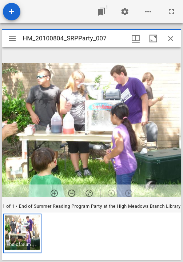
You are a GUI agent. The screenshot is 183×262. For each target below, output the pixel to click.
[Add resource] (11, 11)
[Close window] (170, 38)
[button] (22, 233)
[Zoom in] (54, 193)
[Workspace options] (148, 11)
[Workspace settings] (125, 11)
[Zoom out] (71, 193)
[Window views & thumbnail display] (135, 38)
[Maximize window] (153, 38)
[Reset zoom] (89, 193)
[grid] (91, 236)
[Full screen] (171, 11)
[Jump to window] (101, 11)
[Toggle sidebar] (12, 38)
